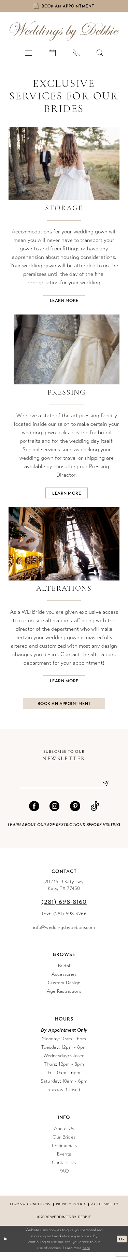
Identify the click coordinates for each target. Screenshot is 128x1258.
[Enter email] (64, 789)
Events (64, 1160)
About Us (64, 1134)
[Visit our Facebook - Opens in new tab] (34, 812)
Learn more (64, 302)
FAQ (64, 1177)
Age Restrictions (64, 997)
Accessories (64, 980)
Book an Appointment (64, 708)
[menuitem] (28, 53)
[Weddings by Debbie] (64, 32)
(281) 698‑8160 (64, 907)
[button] (28, 53)
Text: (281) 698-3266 (64, 919)
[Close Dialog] (5, 1244)
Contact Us (64, 1168)
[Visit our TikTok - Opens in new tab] (94, 812)
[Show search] (100, 53)
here (86, 1253)
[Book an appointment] (64, 6)
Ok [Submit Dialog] (121, 1244)
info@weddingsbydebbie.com (64, 933)
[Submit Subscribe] (103, 789)
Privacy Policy (71, 1210)
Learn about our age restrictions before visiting (64, 830)
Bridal (64, 971)
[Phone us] (76, 53)
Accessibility (104, 1210)
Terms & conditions (30, 1210)
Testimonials (64, 1151)
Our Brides (64, 1143)
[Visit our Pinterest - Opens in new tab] (75, 812)
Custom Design (64, 988)
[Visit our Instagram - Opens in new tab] (54, 812)
